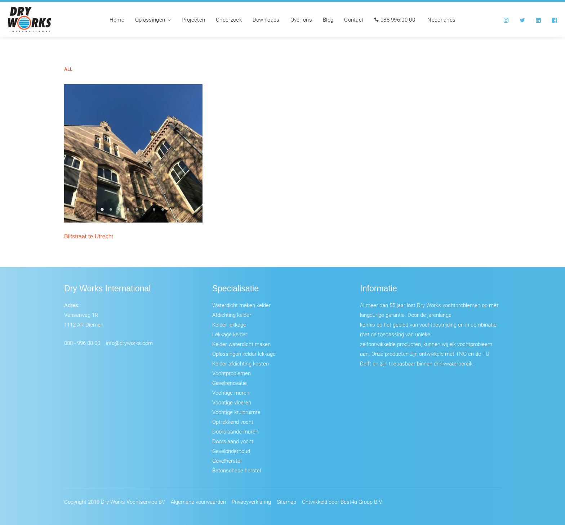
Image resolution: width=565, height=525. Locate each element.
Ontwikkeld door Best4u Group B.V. (342, 501)
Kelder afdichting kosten (240, 363)
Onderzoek (229, 19)
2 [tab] (112, 211)
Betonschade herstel (236, 470)
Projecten (193, 19)
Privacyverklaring (251, 501)
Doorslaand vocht (232, 441)
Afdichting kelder (231, 314)
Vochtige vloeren (231, 402)
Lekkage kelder (229, 334)
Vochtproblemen (231, 373)
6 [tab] (146, 211)
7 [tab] (155, 211)
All (68, 69)
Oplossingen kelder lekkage (244, 353)
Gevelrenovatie (229, 382)
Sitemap (286, 501)
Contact (354, 19)
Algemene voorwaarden (198, 501)
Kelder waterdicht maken (241, 343)
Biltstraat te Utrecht (88, 236)
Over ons (301, 19)
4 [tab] (129, 211)
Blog (328, 19)
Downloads (266, 19)
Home (117, 19)
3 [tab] (120, 211)
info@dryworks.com (129, 342)
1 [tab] (103, 211)
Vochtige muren (230, 392)
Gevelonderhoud (231, 450)
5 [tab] (137, 211)
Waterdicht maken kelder (241, 305)
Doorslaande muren (235, 431)
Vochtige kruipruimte (236, 412)
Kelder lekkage (229, 324)
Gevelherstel (226, 460)
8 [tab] (163, 211)
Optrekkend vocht (232, 421)
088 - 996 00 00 (82, 342)
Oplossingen (153, 19)
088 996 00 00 (394, 19)
